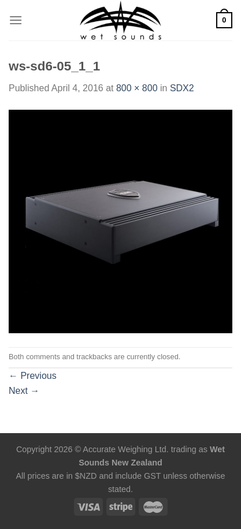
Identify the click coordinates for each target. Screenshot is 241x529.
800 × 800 (137, 88)
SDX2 (182, 88)
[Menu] (16, 20)
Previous (33, 376)
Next (24, 391)
